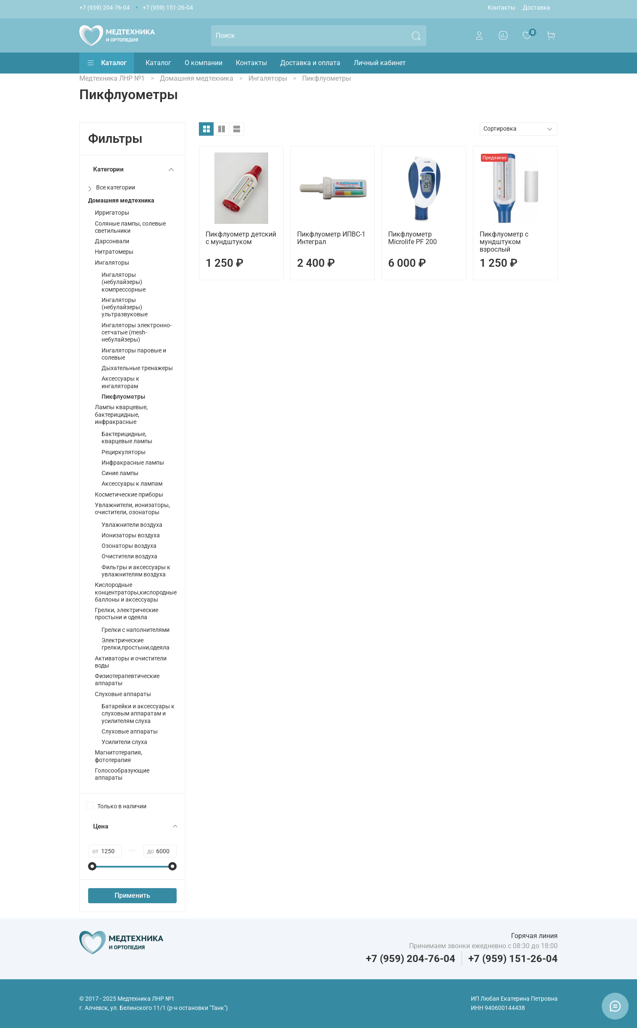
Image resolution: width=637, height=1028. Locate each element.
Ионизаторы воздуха (131, 535)
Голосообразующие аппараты (122, 774)
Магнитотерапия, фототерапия (118, 756)
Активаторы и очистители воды (131, 662)
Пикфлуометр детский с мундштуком (241, 238)
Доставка (536, 7)
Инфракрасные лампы (133, 462)
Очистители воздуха (129, 556)
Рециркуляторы (124, 452)
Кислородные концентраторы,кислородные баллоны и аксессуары (136, 592)
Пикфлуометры (123, 396)
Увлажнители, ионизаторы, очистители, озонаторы (132, 509)
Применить (132, 895)
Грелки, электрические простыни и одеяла (126, 614)
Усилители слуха (124, 742)
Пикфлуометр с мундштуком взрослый (504, 241)
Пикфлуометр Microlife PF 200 (412, 238)
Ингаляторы (112, 262)
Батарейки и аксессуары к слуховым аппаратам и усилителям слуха (138, 714)
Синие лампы (120, 473)
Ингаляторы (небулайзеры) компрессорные (124, 282)
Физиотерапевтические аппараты (127, 680)
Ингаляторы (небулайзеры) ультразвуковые (125, 307)
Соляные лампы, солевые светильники (130, 227)
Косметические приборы (129, 494)
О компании (203, 63)
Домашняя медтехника (121, 200)
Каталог (106, 63)
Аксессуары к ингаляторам (120, 382)
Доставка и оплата (310, 63)
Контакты (501, 7)
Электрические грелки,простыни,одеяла (136, 644)
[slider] (92, 866)
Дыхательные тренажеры (137, 368)
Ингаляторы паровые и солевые (134, 354)
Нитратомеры (114, 251)
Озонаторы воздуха (129, 545)
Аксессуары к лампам (132, 483)
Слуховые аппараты (123, 694)
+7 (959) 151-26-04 (168, 7)
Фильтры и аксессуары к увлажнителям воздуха (136, 571)
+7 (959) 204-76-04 (104, 7)
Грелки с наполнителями (136, 630)
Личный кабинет (380, 63)
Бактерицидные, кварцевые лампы (127, 438)
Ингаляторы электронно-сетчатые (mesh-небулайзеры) (137, 333)
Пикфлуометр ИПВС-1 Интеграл (331, 238)
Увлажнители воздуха (132, 524)
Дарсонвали (112, 241)
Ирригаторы (112, 212)
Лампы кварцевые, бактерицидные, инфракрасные (121, 415)
